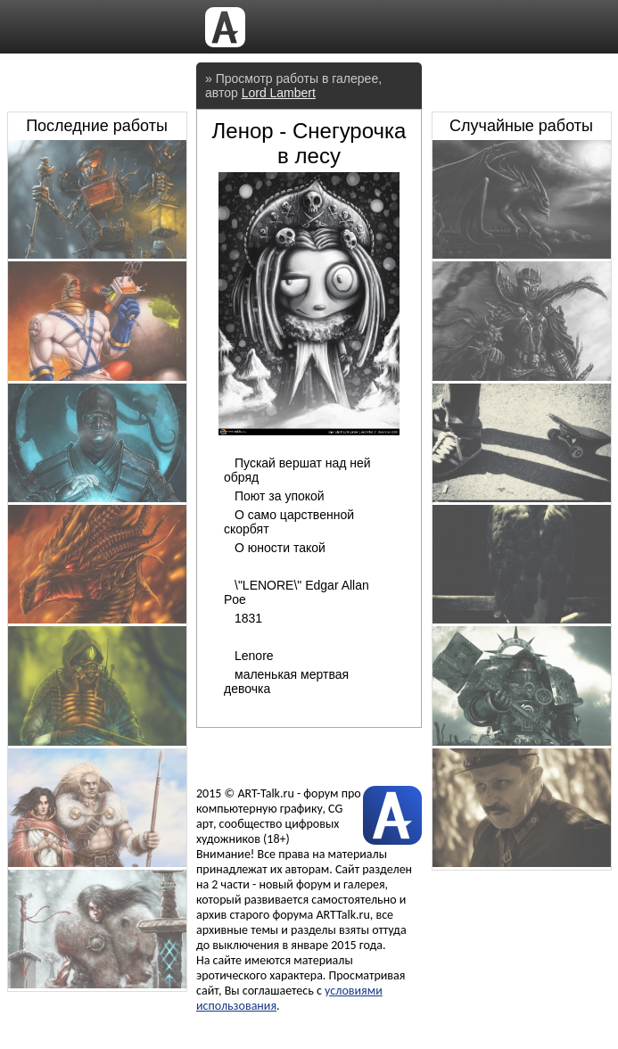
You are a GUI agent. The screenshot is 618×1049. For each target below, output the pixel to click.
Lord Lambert (279, 93)
